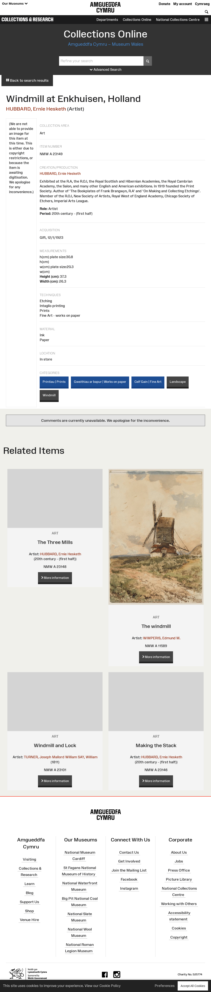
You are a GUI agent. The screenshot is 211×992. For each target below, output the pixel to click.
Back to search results (27, 80)
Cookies (179, 928)
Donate (164, 4)
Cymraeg (202, 4)
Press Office (179, 870)
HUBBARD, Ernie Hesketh (36, 109)
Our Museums (15, 4)
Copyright (178, 937)
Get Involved (129, 861)
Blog (29, 893)
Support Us (29, 902)
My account (182, 4)
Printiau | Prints (54, 381)
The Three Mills (55, 542)
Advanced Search (106, 70)
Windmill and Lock (55, 745)
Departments (107, 19)
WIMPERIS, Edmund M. (161, 638)
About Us (179, 852)
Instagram (129, 888)
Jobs (179, 861)
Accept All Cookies (193, 986)
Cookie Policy (110, 986)
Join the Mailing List (129, 870)
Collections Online (137, 19)
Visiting (29, 859)
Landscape (178, 381)
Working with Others (179, 904)
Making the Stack (156, 745)
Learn (29, 884)
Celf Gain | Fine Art (147, 381)
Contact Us (129, 852)
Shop (29, 911)
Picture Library (179, 879)
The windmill (156, 626)
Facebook (129, 879)
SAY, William (87, 757)
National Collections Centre (178, 19)
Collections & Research (27, 19)
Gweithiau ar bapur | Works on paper (100, 381)
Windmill (49, 395)
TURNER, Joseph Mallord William (50, 757)
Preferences (165, 986)
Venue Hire (29, 920)
